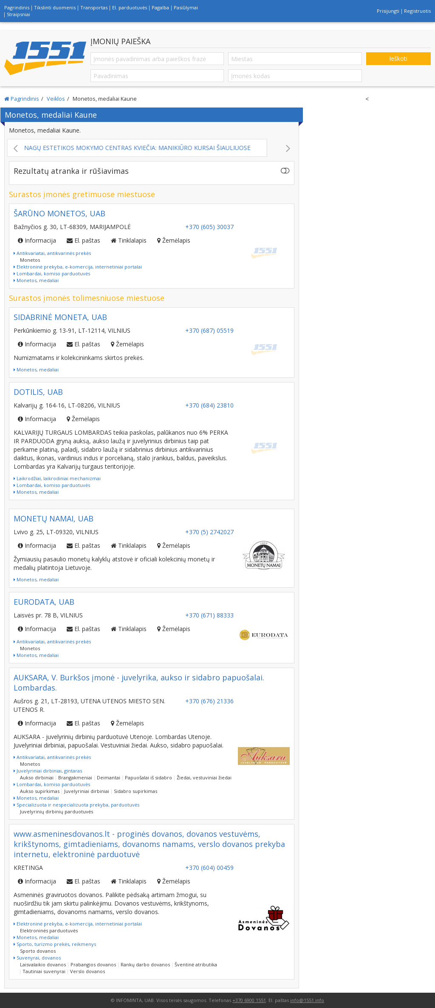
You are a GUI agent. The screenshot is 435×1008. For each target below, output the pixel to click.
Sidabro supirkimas (135, 791)
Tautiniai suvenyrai (44, 971)
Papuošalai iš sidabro (148, 777)
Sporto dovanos (38, 951)
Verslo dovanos (87, 971)
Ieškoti (398, 58)
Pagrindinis (16, 7)
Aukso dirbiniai (37, 777)
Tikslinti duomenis (55, 7)
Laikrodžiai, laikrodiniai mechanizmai (57, 478)
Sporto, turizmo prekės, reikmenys (55, 944)
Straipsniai (18, 14)
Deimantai (108, 777)
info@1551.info (307, 1000)
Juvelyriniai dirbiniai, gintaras (48, 770)
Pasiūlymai (186, 7)
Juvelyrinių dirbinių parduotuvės (56, 811)
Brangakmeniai (75, 777)
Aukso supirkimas (39, 791)
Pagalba (160, 7)
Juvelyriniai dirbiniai (86, 791)
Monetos (30, 260)
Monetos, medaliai (36, 280)
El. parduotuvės (129, 7)
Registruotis (417, 11)
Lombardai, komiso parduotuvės (52, 273)
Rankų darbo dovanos (145, 964)
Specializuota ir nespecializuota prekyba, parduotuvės (76, 804)
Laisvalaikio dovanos (43, 964)
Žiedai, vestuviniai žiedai (204, 777)
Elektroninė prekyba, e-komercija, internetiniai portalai (78, 266)
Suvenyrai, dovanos (37, 957)
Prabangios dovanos (93, 964)
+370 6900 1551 (249, 1000)
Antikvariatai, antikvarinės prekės (52, 253)
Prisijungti (388, 11)
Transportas (93, 7)
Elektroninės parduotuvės (49, 930)
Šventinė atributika (196, 964)
